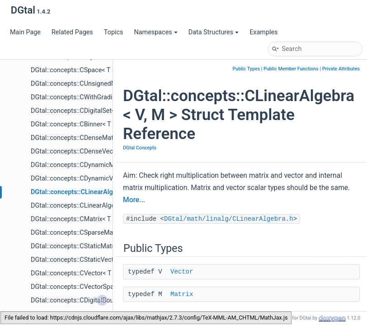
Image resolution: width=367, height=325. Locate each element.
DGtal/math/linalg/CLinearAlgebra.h (228, 219)
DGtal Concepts (139, 148)
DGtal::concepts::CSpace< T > (73, 70)
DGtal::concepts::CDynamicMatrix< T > (86, 165)
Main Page (25, 32)
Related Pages (72, 32)
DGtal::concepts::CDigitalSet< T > (78, 111)
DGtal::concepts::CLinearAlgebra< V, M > (89, 192)
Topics (113, 32)
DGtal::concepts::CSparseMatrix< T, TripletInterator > (106, 233)
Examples (263, 32)
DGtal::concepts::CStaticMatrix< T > (81, 246)
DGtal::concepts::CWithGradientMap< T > (89, 97)
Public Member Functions (291, 69)
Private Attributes (341, 69)
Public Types (246, 69)
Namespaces (155, 32)
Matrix (181, 294)
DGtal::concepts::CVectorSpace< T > (82, 287)
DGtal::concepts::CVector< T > (73, 273)
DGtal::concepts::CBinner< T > (73, 124)
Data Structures (213, 32)
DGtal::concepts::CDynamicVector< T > (86, 178)
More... (134, 200)
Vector (181, 271)
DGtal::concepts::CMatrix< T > (73, 219)
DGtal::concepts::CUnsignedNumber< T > (89, 84)
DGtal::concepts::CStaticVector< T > (82, 260)
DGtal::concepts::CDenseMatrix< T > (82, 138)
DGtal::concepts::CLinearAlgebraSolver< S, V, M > (100, 205)
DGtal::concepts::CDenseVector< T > (82, 151)
